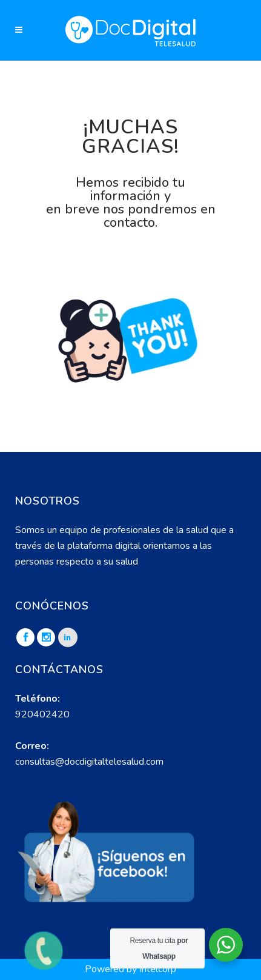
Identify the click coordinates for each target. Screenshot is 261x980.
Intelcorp (157, 969)
